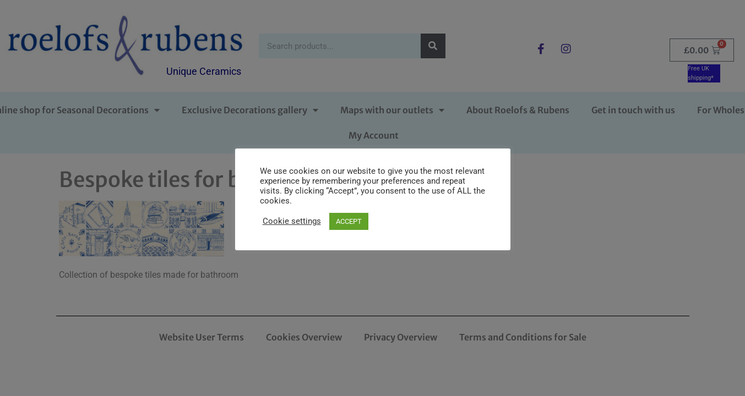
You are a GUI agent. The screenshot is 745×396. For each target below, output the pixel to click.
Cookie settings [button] (292, 221)
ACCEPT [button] (349, 221)
